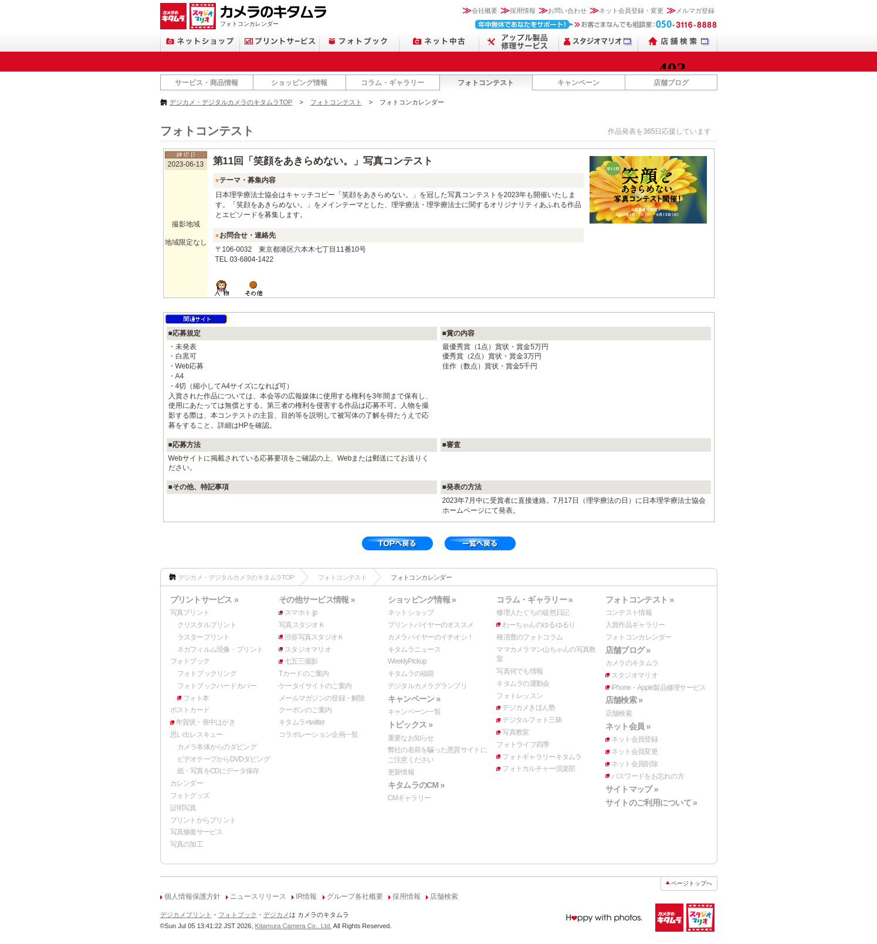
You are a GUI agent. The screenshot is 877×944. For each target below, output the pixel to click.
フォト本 (196, 698)
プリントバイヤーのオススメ (431, 625)
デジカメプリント (186, 914)
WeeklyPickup (407, 661)
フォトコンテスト (486, 83)
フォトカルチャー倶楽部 (538, 768)
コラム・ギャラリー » (534, 599)
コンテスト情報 (628, 612)
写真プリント (190, 612)
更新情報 (401, 772)
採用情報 (523, 10)
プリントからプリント (203, 820)
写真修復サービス (196, 832)
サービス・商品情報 (206, 83)
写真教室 (515, 732)
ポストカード (190, 710)
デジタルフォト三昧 (532, 720)
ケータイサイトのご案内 (315, 686)
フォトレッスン (519, 696)
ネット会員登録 (634, 739)
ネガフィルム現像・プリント (220, 649)
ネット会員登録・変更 (631, 10)
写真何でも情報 (519, 671)
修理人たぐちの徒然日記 (532, 612)
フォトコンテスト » (639, 599)
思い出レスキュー (196, 734)
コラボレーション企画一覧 (318, 734)
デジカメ (276, 914)
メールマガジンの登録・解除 (322, 698)
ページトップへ (691, 883)
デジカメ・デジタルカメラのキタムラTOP (231, 102)
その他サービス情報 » (317, 599)
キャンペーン (578, 83)
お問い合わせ (567, 10)
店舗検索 (618, 713)
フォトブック (190, 661)
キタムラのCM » (416, 785)
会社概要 (484, 10)
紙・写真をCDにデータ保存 (218, 771)
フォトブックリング (207, 673)
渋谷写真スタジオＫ (314, 637)
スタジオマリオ (308, 649)
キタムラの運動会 (522, 683)
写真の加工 (186, 844)
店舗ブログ (671, 83)
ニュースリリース (258, 896)
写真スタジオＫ (302, 625)
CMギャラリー (409, 798)
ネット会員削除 (634, 764)
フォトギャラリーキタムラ (541, 757)
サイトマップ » (631, 789)
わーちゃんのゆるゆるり (538, 625)
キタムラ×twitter (301, 722)
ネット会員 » (628, 726)
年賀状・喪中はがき (206, 722)
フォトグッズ (190, 795)
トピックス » (410, 724)
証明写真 (183, 808)
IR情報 (306, 896)
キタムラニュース (414, 649)
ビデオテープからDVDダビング (223, 759)
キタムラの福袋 (411, 673)
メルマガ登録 (695, 10)
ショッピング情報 (299, 83)
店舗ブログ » (628, 650)
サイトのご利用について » (651, 802)
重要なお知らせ (411, 738)
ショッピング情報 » (422, 599)
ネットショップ (411, 612)
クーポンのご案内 (305, 710)
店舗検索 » (623, 700)
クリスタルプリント (207, 625)
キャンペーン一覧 (414, 712)
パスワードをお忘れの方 (647, 776)
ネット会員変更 (634, 751)
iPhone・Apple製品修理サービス (658, 688)
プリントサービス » (204, 599)
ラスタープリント (203, 637)
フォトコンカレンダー (638, 637)
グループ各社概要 (355, 896)
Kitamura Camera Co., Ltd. (293, 925)
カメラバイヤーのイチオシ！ (431, 637)
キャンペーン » (414, 698)
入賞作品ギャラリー (635, 625)
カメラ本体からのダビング (216, 747)
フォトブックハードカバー (216, 686)
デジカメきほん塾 (528, 707)
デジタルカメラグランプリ (427, 686)
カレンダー (186, 783)
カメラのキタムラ (631, 663)
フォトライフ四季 (522, 744)
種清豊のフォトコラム (529, 637)
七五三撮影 (301, 661)
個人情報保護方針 (192, 896)
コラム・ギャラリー (392, 83)
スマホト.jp (301, 612)
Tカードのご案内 (304, 673)
